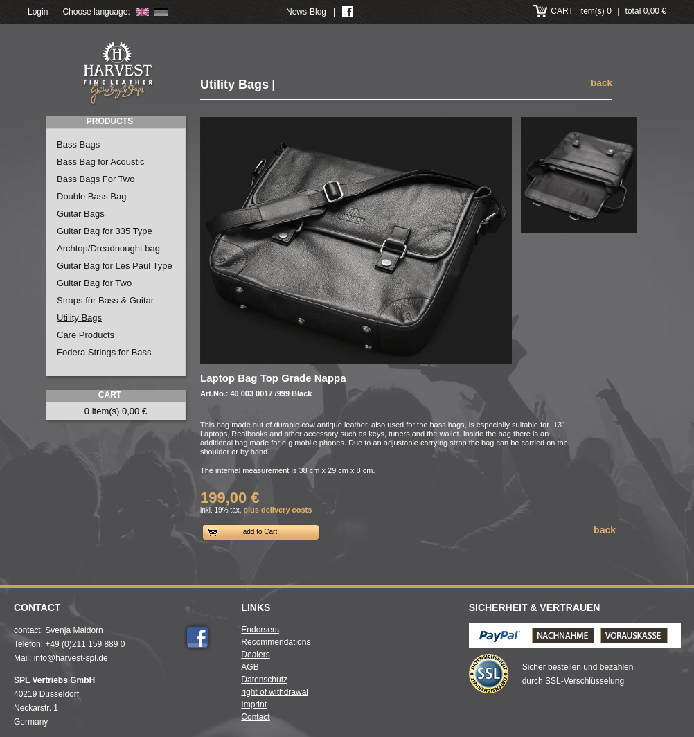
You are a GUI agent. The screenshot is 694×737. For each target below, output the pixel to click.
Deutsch (161, 12)
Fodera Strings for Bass (104, 352)
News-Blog (306, 12)
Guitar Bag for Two (94, 282)
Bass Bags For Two (95, 179)
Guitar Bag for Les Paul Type (114, 265)
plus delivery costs (277, 510)
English (142, 12)
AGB (249, 667)
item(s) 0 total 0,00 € (608, 11)
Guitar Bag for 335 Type (104, 231)
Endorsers (260, 629)
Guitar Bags (81, 213)
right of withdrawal (274, 692)
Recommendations (275, 642)
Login (38, 12)
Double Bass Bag (91, 196)
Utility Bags (79, 317)
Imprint (254, 704)
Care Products (85, 334)
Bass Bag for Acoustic (100, 161)
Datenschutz (264, 679)
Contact (255, 717)
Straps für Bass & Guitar (105, 300)
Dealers (255, 654)
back (601, 83)
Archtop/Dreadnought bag (108, 248)
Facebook (197, 637)
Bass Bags (78, 144)
